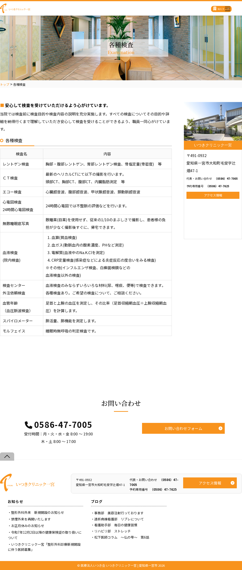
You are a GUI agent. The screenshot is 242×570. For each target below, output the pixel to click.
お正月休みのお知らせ (27, 525)
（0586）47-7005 (212, 178)
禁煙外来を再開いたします (31, 519)
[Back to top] (7, 456)
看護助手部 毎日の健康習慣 (115, 525)
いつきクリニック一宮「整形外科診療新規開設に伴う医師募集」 (44, 547)
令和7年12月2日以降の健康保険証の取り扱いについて (45, 535)
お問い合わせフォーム (183, 428)
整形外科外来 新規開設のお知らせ (37, 512)
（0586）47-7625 (207, 186)
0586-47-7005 (63, 424)
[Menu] (227, 8)
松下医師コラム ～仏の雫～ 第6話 (121, 537)
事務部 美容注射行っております (119, 512)
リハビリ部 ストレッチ (112, 531)
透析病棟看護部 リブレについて (119, 519)
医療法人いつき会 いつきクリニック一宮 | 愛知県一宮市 (119, 565)
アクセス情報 (213, 195)
